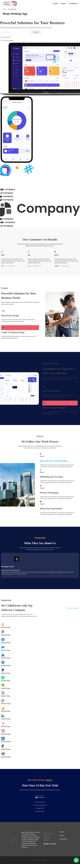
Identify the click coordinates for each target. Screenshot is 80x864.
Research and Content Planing (53, 461)
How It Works (40, 797)
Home (4, 9)
